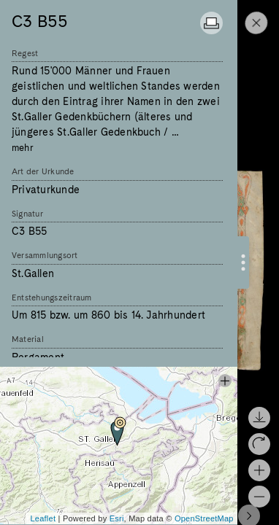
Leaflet (43, 518)
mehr (23, 147)
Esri (117, 518)
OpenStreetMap (204, 518)
